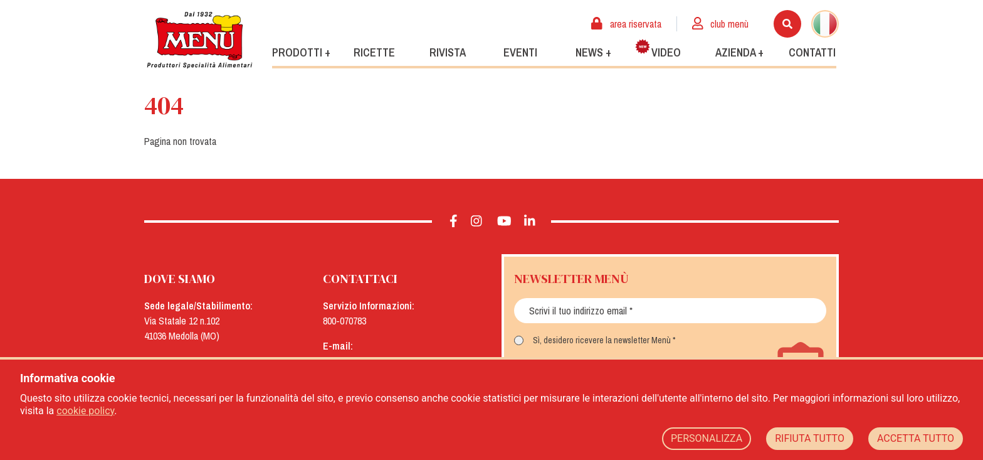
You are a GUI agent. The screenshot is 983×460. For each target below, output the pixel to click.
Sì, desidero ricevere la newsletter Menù (602, 340)
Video (658, 49)
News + (593, 52)
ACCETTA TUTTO (915, 438)
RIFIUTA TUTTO (809, 438)
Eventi (520, 52)
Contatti (812, 52)
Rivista (447, 52)
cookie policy (85, 411)
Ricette (374, 52)
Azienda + (739, 52)
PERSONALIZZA (706, 438)
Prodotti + (301, 52)
